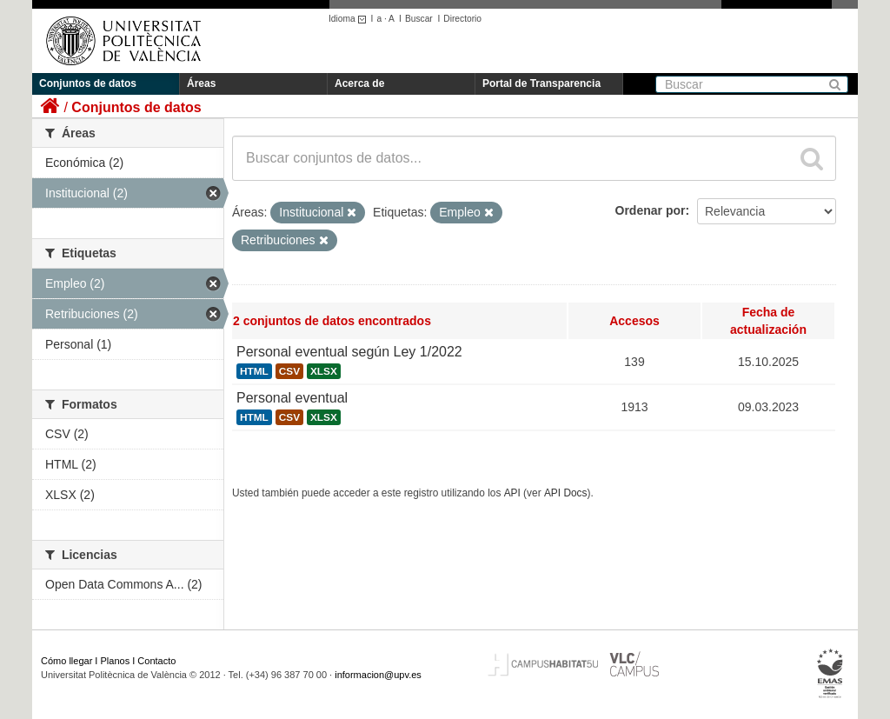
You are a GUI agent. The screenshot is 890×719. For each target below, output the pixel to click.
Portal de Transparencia (541, 83)
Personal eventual (292, 397)
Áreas (201, 83)
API (512, 493)
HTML (254, 371)
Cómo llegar (66, 661)
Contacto (156, 661)
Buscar (419, 18)
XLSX (323, 371)
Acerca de (359, 83)
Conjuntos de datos (87, 83)
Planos (115, 661)
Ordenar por (650, 210)
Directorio (462, 18)
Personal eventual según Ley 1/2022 (349, 351)
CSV (289, 371)
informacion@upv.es (378, 674)
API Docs (566, 493)
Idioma (350, 18)
